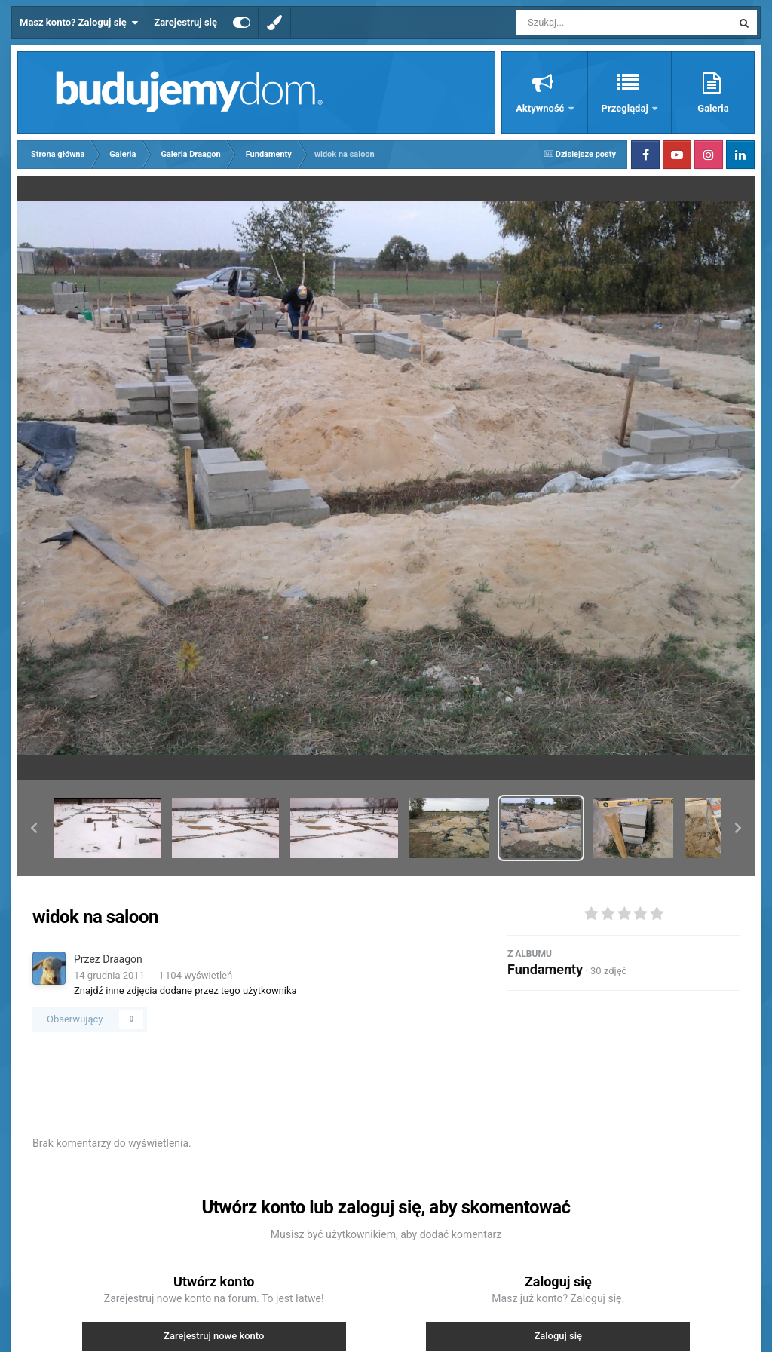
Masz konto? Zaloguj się (79, 22)
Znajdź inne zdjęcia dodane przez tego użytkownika (185, 990)
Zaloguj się (558, 1335)
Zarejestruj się (185, 22)
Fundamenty (545, 969)
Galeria (712, 108)
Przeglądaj (626, 108)
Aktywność (541, 108)
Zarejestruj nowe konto (214, 1335)
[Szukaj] (589, 22)
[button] (34, 828)
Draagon (122, 959)
